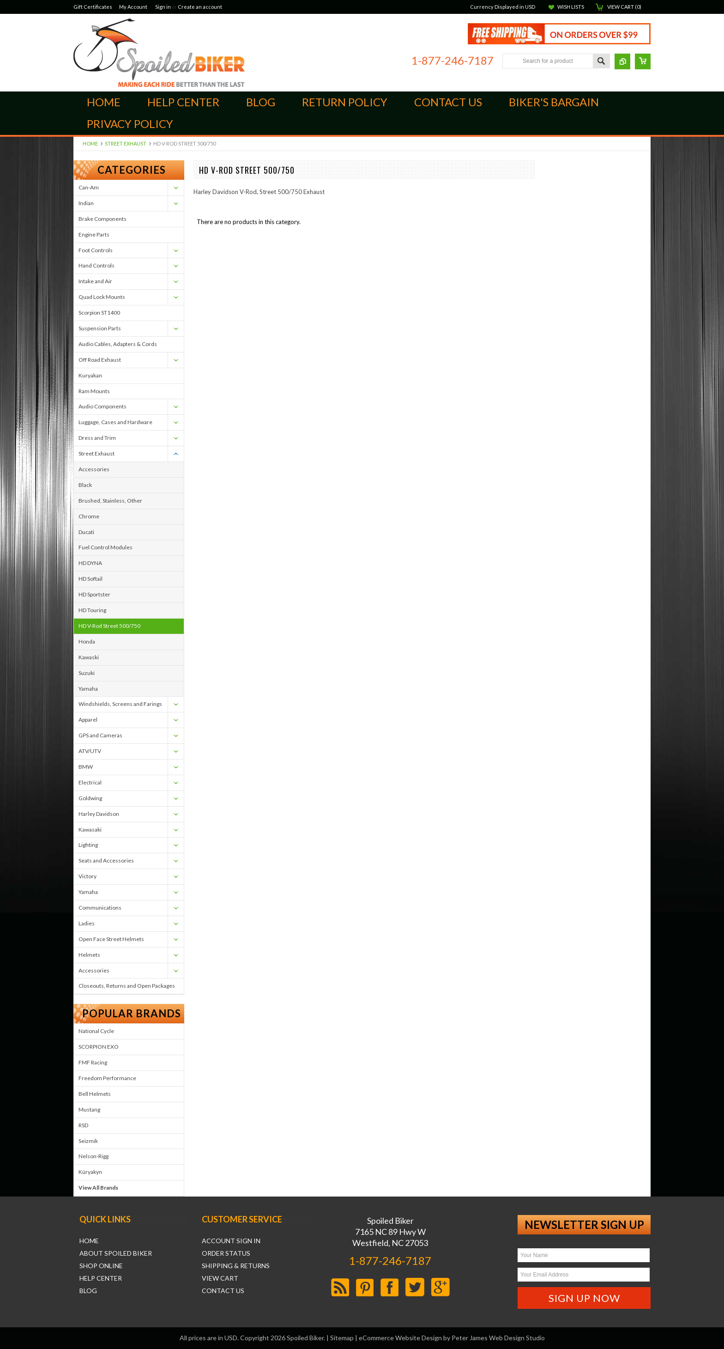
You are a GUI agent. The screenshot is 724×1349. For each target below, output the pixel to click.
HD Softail (90, 578)
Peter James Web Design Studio (498, 1338)
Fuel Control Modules (105, 547)
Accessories (93, 469)
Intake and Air (95, 281)
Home (90, 143)
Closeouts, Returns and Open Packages (126, 985)
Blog (88, 1290)
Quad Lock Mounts (101, 296)
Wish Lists (570, 7)
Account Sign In (231, 1241)
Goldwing (90, 798)
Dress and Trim (97, 437)
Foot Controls (95, 250)
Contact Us (223, 1290)
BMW (85, 766)
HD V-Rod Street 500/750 (109, 625)
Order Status (226, 1253)
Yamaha (88, 688)
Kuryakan (90, 375)
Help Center (100, 1278)
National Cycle (96, 1030)
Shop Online (101, 1266)
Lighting (88, 844)
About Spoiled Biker (115, 1253)
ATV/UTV (89, 750)
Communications (99, 907)
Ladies (86, 923)
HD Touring (92, 610)
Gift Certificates (92, 7)
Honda (86, 641)
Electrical (90, 782)
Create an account (200, 7)
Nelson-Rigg (93, 1156)
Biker (159, 52)
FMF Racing (92, 1062)
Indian (86, 203)
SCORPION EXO (98, 1046)
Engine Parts (93, 234)
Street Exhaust (125, 143)
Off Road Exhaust (99, 359)
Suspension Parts (99, 328)
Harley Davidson (98, 813)
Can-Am (88, 187)
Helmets (89, 954)
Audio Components (102, 406)
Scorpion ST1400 (99, 312)
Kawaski (88, 657)
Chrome (88, 516)
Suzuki (86, 672)
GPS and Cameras (100, 735)
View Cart (220, 1278)
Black (85, 484)
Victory (87, 876)
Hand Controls (96, 265)
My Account (133, 7)
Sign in (163, 7)
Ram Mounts (94, 391)
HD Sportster (94, 594)
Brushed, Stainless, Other (110, 500)
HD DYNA (90, 562)
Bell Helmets (94, 1093)
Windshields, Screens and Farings (120, 703)
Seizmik (88, 1140)
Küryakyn (90, 1171)
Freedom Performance (107, 1078)
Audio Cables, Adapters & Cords (117, 343)
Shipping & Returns (236, 1266)
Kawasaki (90, 829)
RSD (83, 1125)
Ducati (86, 532)
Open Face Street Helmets (111, 939)
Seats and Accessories (106, 860)
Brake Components (102, 218)
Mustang (89, 1109)
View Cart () (624, 7)
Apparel (87, 719)
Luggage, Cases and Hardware (115, 422)
